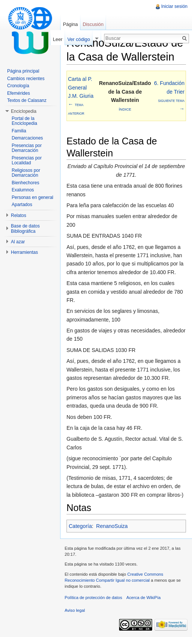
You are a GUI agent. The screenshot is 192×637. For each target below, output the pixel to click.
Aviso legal (75, 610)
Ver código (78, 39)
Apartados (22, 204)
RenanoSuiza (112, 526)
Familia (19, 130)
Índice (125, 109)
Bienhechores (25, 182)
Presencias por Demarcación (27, 148)
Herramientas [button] (24, 252)
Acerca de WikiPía (143, 597)
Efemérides (18, 93)
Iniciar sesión (174, 6)
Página (70, 24)
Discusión (93, 24)
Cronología (18, 85)
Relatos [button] (18, 215)
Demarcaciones (27, 138)
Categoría (80, 526)
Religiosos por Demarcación (26, 173)
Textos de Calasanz (27, 100)
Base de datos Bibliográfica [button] (25, 228)
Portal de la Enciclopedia (24, 121)
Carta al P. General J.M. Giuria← (81, 95)
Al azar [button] (18, 241)
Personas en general (32, 197)
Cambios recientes (25, 78)
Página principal (23, 71)
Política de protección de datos (93, 597)
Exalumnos (23, 190)
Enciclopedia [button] (23, 111)
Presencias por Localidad (27, 160)
